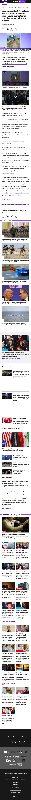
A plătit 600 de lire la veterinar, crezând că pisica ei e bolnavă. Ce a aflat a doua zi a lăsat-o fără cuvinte (8, 699)
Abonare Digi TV (15, 777)
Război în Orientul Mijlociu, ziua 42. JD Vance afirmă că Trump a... (21, 464)
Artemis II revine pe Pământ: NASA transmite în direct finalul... (21, 471)
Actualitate (11, 7)
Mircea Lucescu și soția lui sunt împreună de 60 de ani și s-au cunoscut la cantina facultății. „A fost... (8, 719)
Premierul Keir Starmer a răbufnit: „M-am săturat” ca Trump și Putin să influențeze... (14, 303)
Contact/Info (15, 787)
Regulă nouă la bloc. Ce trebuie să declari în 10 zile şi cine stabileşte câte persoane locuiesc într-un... (22, 595)
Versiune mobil (15, 792)
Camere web (15, 784)
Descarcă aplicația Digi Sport (11, 358)
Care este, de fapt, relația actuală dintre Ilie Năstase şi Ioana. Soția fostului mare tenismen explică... (22, 575)
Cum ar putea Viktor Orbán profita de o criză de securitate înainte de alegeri (7, 574)
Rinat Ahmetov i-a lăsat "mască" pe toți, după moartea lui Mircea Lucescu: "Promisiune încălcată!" (22, 614)
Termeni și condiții (8, 773)
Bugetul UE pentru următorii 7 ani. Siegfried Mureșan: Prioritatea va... (20, 457)
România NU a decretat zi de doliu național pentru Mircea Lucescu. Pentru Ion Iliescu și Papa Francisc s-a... (22, 555)
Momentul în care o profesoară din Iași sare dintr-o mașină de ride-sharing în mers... (14, 282)
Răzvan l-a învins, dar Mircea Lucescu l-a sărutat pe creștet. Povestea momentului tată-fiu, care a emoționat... (8, 614)
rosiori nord (25, 204)
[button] (15, 78)
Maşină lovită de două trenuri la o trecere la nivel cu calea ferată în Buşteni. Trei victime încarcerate (21, 421)
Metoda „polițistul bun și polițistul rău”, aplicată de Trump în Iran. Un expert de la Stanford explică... (8, 594)
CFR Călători (16, 160)
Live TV (21, 1)
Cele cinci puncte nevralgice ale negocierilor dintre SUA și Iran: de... (13, 449)
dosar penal (12, 193)
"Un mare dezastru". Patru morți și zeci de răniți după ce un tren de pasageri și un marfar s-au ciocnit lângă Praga (21, 397)
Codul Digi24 (15, 782)
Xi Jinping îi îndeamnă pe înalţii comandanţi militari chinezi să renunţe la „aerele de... (14, 240)
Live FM (15, 1)
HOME (3, 7)
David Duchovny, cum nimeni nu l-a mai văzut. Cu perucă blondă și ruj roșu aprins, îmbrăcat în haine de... (22, 638)
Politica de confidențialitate (20, 773)
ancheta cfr (18, 204)
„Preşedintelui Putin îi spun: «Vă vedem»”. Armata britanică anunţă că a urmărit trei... (14, 324)
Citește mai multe (6, 508)
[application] (15, 78)
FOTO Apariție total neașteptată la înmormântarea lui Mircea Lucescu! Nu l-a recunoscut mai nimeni (15, 354)
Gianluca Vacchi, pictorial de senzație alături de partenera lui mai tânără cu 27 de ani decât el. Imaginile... (15, 536)
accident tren (11, 204)
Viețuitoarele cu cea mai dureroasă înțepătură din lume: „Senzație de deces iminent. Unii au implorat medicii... (8, 657)
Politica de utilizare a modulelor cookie (15, 779)
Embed (5, 87)
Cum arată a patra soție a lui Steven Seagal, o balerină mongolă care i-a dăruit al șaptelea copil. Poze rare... (21, 700)
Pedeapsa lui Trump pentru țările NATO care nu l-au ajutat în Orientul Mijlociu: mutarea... (15, 261)
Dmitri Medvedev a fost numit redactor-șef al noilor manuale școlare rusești (15, 493)
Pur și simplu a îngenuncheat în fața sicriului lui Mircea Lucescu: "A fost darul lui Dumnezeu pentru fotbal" (8, 677)
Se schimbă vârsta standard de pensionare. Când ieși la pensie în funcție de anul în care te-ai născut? (22, 657)
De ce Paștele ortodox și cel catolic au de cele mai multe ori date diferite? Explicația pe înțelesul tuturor (22, 677)
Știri (7, 7)
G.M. (8, 199)
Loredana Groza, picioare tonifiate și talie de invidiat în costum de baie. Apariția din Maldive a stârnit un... (8, 638)
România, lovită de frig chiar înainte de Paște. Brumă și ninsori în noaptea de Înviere (8, 554)
